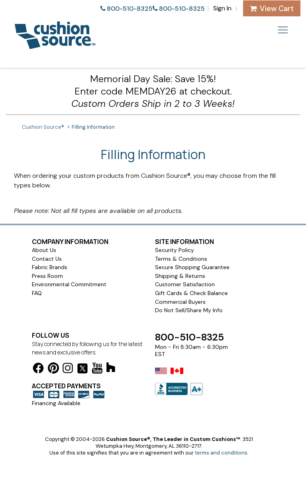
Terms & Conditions (181, 258)
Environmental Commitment (69, 284)
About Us (44, 250)
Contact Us (47, 258)
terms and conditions (221, 452)
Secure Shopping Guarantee (192, 267)
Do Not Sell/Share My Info (189, 310)
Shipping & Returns (180, 275)
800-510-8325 (130, 8)
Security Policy (174, 250)
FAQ (37, 293)
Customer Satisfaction (185, 284)
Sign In (222, 8)
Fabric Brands (49, 267)
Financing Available (56, 403)
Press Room (47, 275)
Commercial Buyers (180, 301)
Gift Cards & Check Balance (191, 293)
